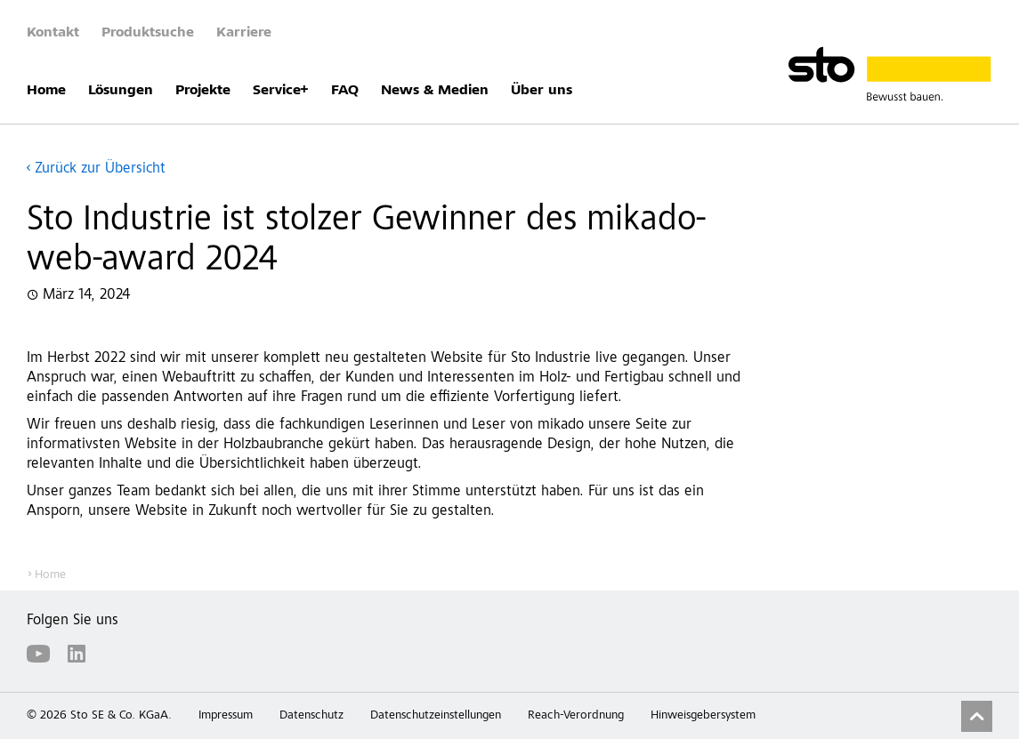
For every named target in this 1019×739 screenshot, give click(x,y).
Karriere (243, 33)
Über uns (541, 91)
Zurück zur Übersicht (100, 169)
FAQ (345, 91)
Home (46, 91)
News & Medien (435, 91)
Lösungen (120, 91)
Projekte (202, 91)
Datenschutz (311, 716)
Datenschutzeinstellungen (435, 716)
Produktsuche (147, 33)
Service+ (281, 91)
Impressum (225, 716)
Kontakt (53, 33)
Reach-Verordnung (576, 716)
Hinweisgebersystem (703, 716)
